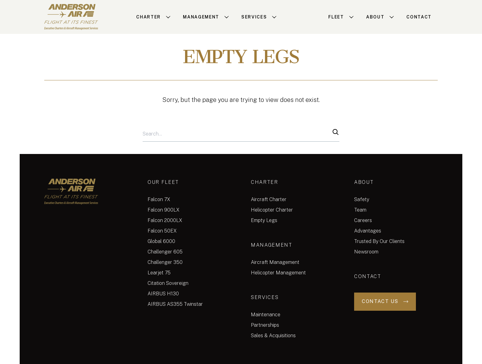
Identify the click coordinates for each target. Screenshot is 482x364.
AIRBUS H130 (163, 294)
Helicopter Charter (272, 210)
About (363, 182)
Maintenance (265, 314)
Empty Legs (264, 220)
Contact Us (385, 301)
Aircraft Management (275, 262)
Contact (367, 276)
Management (271, 245)
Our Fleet (163, 182)
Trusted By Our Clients (379, 241)
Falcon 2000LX (165, 220)
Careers (363, 220)
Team (360, 210)
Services (265, 297)
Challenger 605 (165, 252)
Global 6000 (161, 241)
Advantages (367, 231)
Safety (361, 199)
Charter (264, 182)
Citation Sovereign (168, 283)
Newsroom (366, 252)
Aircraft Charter (268, 199)
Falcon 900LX (164, 210)
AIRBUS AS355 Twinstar (175, 304)
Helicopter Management (278, 273)
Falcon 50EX (162, 231)
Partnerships (265, 325)
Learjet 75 (159, 273)
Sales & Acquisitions (273, 335)
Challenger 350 (165, 262)
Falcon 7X (159, 199)
